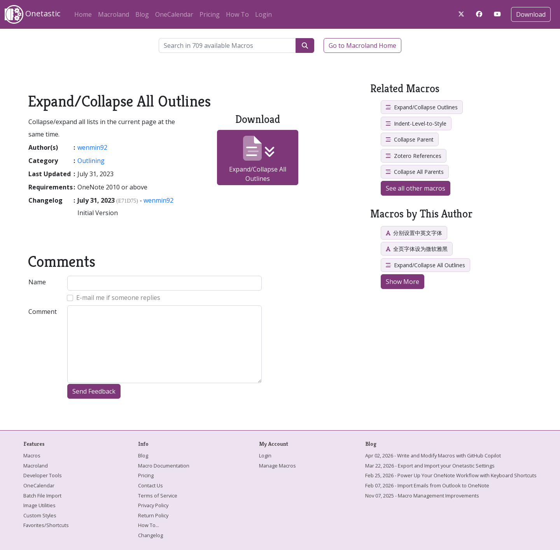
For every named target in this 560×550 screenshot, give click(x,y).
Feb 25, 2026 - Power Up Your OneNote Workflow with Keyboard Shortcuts (451, 475)
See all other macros (415, 188)
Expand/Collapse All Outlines (257, 159)
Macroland (113, 14)
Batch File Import (42, 495)
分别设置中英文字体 (414, 232)
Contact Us (150, 485)
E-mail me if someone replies (118, 297)
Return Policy (153, 515)
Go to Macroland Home (362, 45)
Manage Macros (277, 465)
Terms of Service (157, 495)
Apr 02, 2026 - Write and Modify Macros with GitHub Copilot (433, 455)
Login (263, 14)
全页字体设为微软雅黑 (417, 248)
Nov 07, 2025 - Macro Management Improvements (422, 495)
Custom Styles (39, 515)
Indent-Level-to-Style (416, 123)
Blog (142, 14)
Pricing (210, 14)
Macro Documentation (163, 465)
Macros (31, 455)
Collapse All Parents (415, 171)
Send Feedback (94, 391)
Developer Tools (42, 475)
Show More (402, 281)
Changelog (150, 535)
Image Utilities (39, 505)
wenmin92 (92, 147)
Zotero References (413, 155)
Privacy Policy (153, 505)
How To (237, 14)
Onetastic (32, 14)
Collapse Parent (410, 139)
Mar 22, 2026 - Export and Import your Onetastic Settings (430, 465)
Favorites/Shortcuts (46, 525)
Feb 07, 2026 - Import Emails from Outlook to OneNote (427, 485)
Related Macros (404, 88)
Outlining (91, 160)
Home (83, 14)
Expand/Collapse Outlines (422, 107)
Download (531, 14)
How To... (148, 525)
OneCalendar (174, 14)
